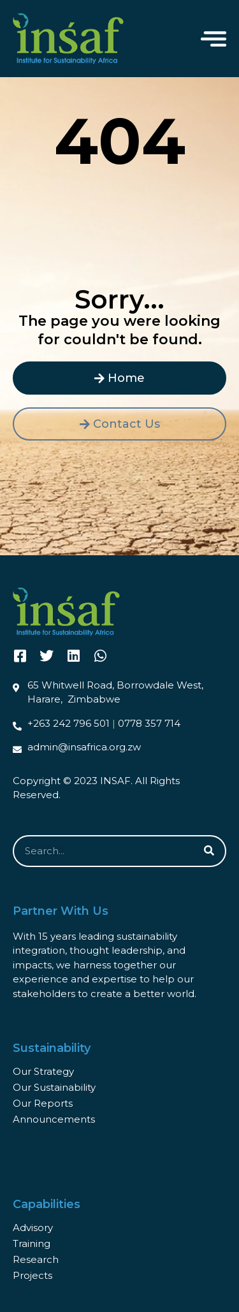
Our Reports (43, 1103)
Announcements (54, 1119)
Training (31, 1243)
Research (36, 1259)
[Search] (209, 851)
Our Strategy (43, 1071)
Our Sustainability (54, 1087)
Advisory (33, 1227)
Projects (32, 1275)
